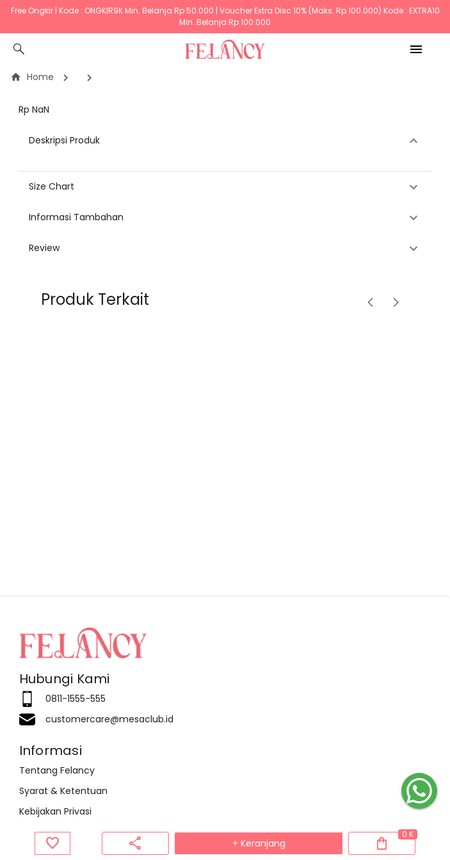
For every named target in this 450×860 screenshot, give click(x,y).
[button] (225, 141)
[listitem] (225, 699)
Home (32, 76)
